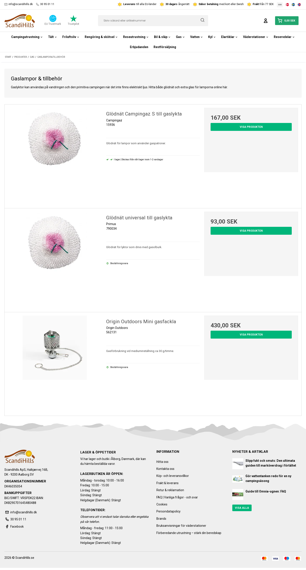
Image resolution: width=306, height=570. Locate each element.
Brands (161, 518)
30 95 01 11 (45, 4)
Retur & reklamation (170, 490)
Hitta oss (162, 462)
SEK (280, 4)
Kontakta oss (165, 469)
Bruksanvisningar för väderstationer (181, 525)
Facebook (14, 526)
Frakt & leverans (167, 483)
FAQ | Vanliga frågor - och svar (177, 497)
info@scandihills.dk (18, 4)
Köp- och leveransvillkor (172, 476)
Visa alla (242, 507)
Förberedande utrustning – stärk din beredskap (188, 533)
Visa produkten (251, 126)
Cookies (161, 504)
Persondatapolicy (168, 511)
